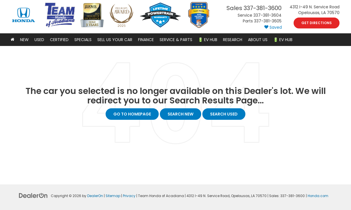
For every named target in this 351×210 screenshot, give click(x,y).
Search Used (224, 114)
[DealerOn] (33, 195)
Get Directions (316, 22)
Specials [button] (83, 40)
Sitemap (113, 196)
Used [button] (39, 40)
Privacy (129, 196)
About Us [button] (257, 40)
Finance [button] (146, 40)
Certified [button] (59, 40)
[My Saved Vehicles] (273, 27)
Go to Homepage (132, 114)
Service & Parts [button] (176, 40)
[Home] (12, 39)
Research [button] (232, 40)
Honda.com (318, 196)
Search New (180, 114)
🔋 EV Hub (207, 40)
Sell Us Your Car (114, 40)
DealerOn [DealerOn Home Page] (95, 196)
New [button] (24, 40)
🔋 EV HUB (282, 40)
